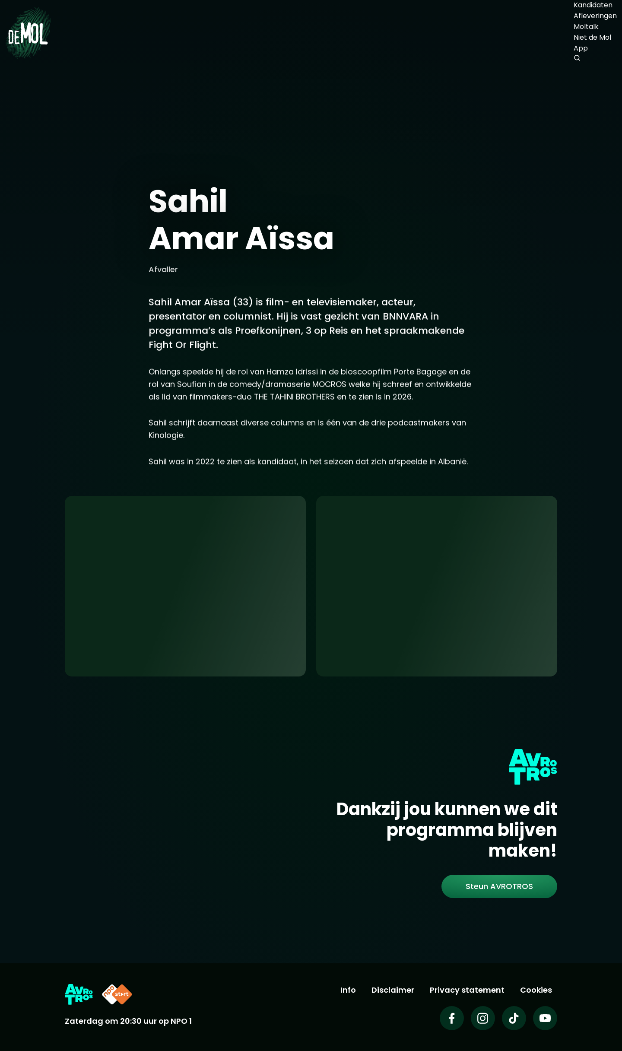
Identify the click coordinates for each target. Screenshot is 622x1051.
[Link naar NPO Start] (117, 994)
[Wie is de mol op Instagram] (483, 1018)
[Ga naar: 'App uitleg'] (185, 586)
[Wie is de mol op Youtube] (545, 1018)
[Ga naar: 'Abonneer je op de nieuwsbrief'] (436, 586)
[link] (499, 886)
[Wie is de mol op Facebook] (452, 1018)
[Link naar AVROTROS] (79, 994)
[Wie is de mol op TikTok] (514, 1018)
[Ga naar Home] (28, 32)
